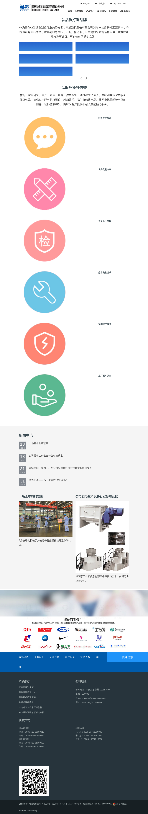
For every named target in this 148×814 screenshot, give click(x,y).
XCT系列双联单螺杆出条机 (31, 712)
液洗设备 (70, 657)
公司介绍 (29, 602)
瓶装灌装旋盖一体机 (28, 692)
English (85, 3)
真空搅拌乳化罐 (26, 687)
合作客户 (83, 602)
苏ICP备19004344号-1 (70, 803)
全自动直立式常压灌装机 (30, 707)
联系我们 (118, 602)
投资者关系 (100, 602)
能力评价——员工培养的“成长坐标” (48, 480)
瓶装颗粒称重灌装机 (28, 697)
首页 (70, 11)
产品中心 (90, 11)
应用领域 (79, 11)
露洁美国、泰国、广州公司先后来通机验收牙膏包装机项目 (60, 468)
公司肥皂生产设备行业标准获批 (46, 455)
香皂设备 (23, 657)
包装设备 (39, 657)
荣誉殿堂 (65, 602)
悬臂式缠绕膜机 (26, 702)
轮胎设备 (85, 657)
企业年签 (47, 602)
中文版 (100, 3)
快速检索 (132, 657)
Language (125, 11)
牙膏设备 (54, 657)
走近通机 (113, 11)
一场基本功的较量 (38, 443)
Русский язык (118, 3)
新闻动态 (101, 11)
